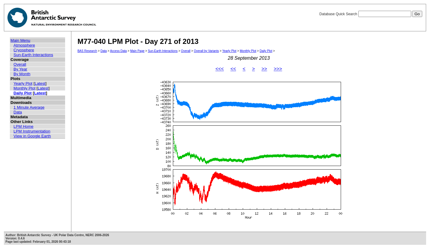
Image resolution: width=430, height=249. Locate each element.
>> (264, 68)
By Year (20, 69)
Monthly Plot (24, 88)
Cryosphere (23, 50)
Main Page (137, 51)
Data (17, 112)
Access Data (118, 51)
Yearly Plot (22, 83)
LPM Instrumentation (31, 131)
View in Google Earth (32, 136)
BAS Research (87, 51)
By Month (21, 74)
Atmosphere (24, 45)
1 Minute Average (28, 107)
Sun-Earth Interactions (33, 55)
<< (233, 68)
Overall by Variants (206, 51)
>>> (278, 68)
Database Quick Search (370, 14)
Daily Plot (22, 93)
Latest (40, 83)
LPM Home (23, 126)
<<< (219, 68)
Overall (19, 64)
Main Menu (20, 40)
